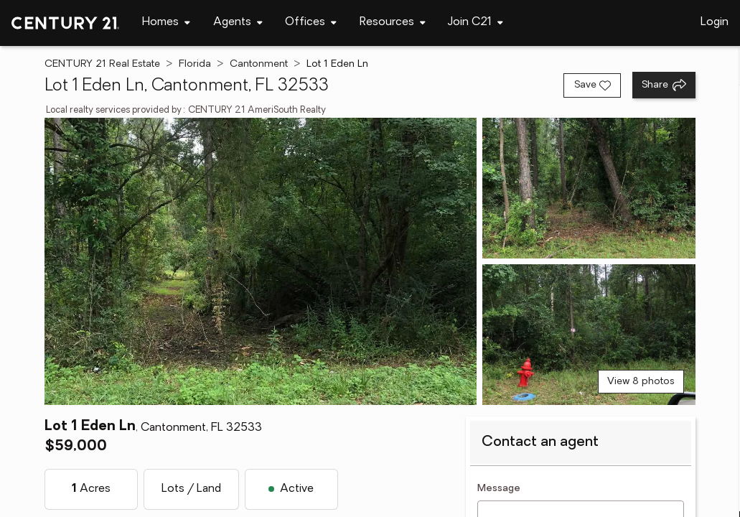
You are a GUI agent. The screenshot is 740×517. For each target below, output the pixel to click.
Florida (195, 64)
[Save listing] (592, 85)
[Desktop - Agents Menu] (238, 23)
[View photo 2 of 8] (588, 188)
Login (715, 22)
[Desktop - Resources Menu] (393, 23)
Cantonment (259, 64)
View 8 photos (641, 381)
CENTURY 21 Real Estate (102, 64)
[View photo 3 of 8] (588, 334)
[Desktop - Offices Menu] (311, 23)
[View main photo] (261, 261)
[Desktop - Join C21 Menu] (475, 23)
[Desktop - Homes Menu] (166, 23)
